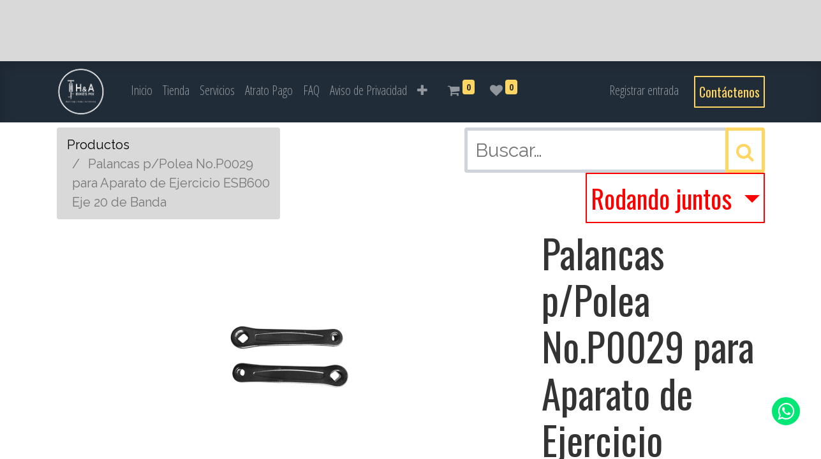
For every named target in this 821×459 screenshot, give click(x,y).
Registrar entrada (644, 90)
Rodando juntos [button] (664, 198)
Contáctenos (729, 91)
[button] (422, 90)
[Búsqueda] (745, 150)
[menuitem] (142, 90)
